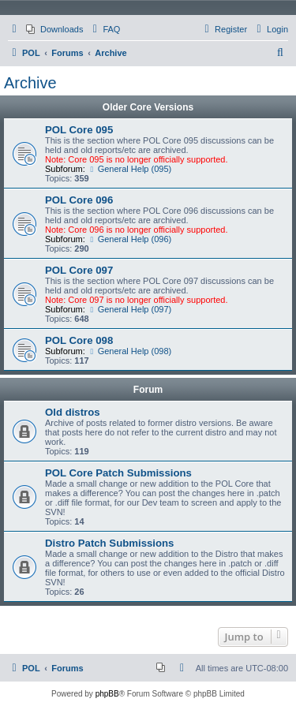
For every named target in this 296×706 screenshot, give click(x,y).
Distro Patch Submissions (109, 543)
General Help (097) (129, 309)
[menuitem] (54, 29)
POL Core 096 (79, 200)
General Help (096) (129, 239)
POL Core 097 (79, 270)
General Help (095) (129, 169)
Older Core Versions (148, 107)
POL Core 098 (79, 340)
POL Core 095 (79, 130)
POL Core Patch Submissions (118, 473)
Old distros (72, 412)
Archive (30, 83)
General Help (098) (129, 351)
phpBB (107, 693)
